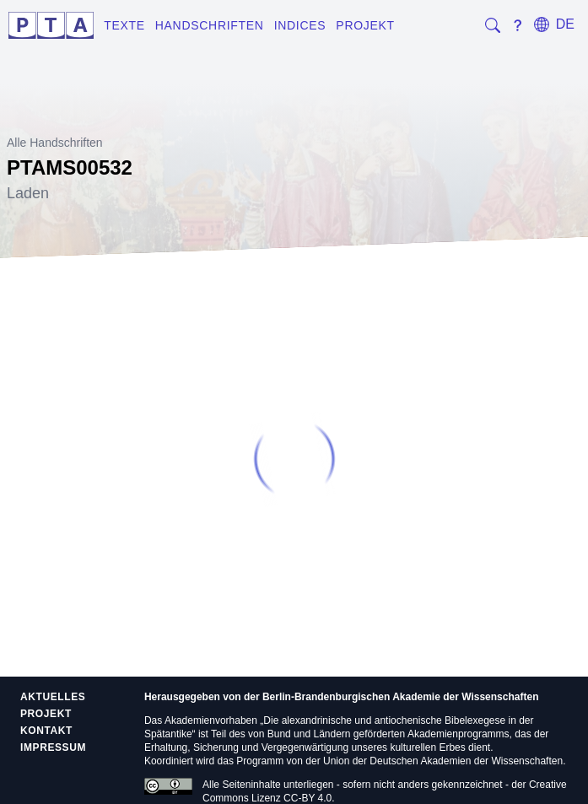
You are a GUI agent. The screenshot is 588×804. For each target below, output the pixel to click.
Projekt (365, 25)
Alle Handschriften (55, 142)
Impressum (53, 747)
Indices (300, 25)
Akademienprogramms (458, 734)
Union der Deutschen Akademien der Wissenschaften (443, 761)
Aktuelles (52, 697)
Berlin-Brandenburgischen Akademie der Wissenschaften (400, 697)
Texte (124, 25)
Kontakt (46, 731)
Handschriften (209, 25)
